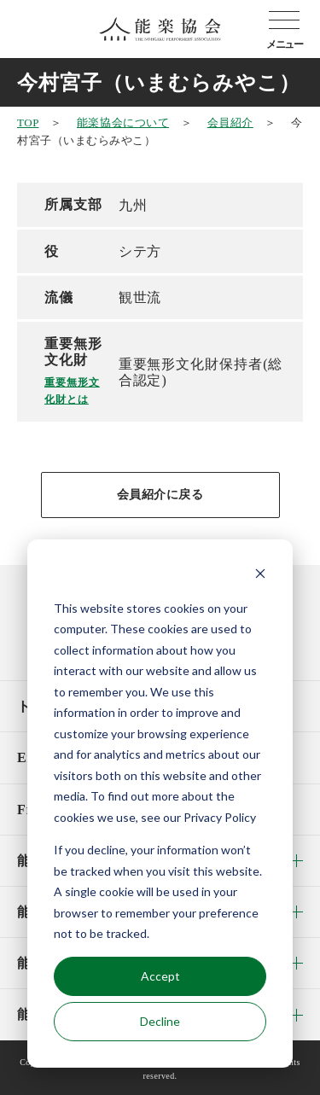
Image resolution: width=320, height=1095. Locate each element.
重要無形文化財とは (72, 390)
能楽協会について (123, 122)
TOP (27, 122)
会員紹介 (230, 122)
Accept (160, 976)
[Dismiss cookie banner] (260, 575)
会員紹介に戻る (160, 494)
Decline (160, 1021)
